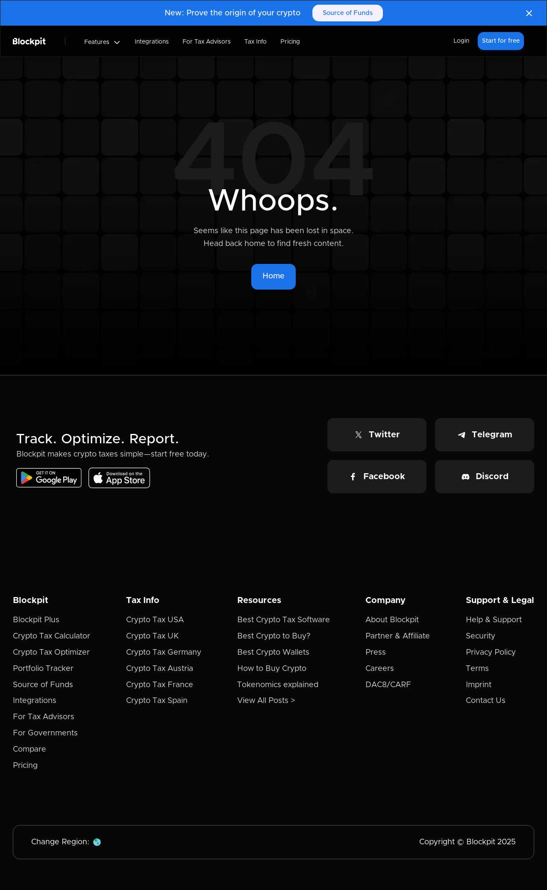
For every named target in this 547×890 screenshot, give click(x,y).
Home (273, 276)
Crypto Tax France (159, 685)
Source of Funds (348, 13)
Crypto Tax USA (155, 620)
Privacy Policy (491, 652)
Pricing (290, 42)
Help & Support (494, 620)
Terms (477, 669)
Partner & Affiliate (397, 636)
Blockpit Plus (36, 620)
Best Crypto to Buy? (273, 636)
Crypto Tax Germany (163, 652)
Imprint (478, 685)
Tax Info (255, 42)
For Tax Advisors (206, 42)
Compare (29, 749)
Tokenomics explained (277, 685)
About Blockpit (392, 620)
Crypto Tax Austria (159, 669)
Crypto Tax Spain (157, 701)
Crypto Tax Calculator (51, 636)
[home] (29, 41)
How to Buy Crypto (271, 669)
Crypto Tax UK (152, 636)
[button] (102, 42)
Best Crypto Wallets (273, 652)
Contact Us (486, 701)
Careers (379, 669)
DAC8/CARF (388, 685)
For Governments (45, 733)
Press (375, 652)
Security (480, 636)
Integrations (152, 42)
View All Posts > (266, 701)
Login (461, 41)
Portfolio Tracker (43, 669)
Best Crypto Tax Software (283, 620)
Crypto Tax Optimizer (51, 652)
